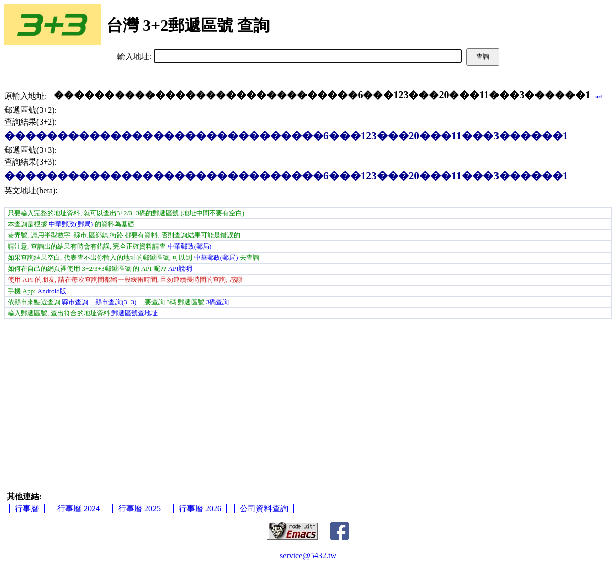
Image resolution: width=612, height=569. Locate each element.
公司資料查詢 (264, 508)
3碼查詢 (218, 302)
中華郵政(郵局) (71, 224)
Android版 (51, 291)
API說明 (180, 268)
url (598, 96)
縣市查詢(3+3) (116, 302)
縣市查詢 (75, 302)
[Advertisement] (308, 395)
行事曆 (27, 508)
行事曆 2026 (200, 508)
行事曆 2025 (139, 508)
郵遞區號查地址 (134, 313)
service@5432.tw (308, 555)
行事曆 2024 (78, 508)
